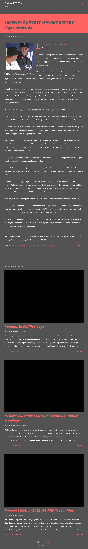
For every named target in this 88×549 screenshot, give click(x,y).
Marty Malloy (29, 245)
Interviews (54, 9)
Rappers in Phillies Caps (24, 326)
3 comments (14, 351)
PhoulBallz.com (13, 3)
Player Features (41, 9)
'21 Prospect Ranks (25, 9)
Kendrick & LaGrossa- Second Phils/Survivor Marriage (40, 418)
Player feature (39, 245)
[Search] (75, 3)
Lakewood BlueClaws (16, 245)
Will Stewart (49, 245)
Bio (14, 9)
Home (6, 9)
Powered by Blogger (44, 542)
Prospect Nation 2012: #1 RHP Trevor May (39, 510)
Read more (80, 351)
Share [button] (79, 245)
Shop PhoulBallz (66, 9)
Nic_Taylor (48, 545)
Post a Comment (10, 259)
